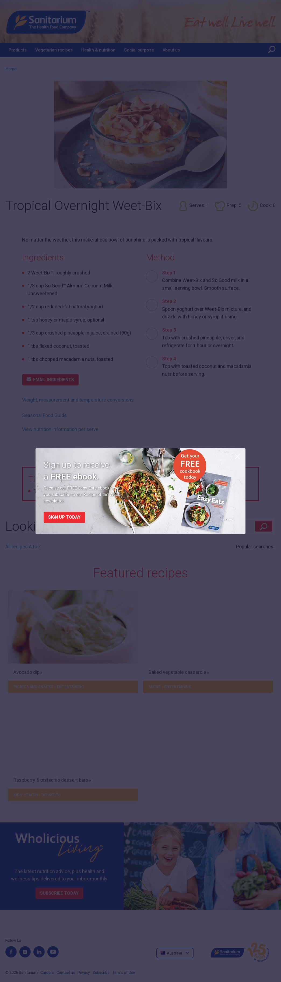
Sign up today (64, 517)
